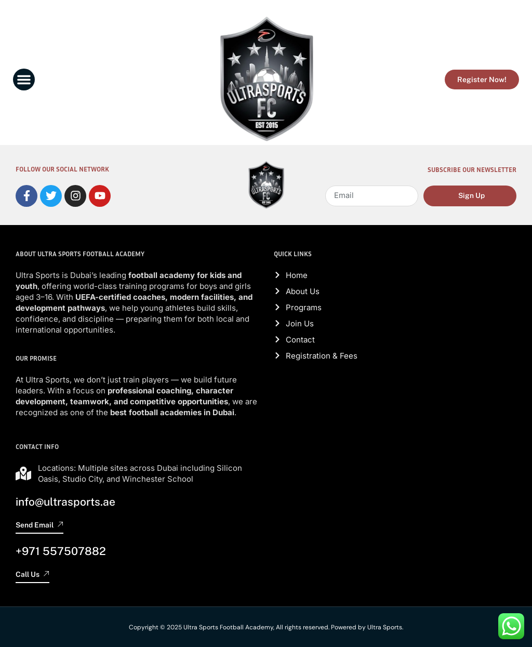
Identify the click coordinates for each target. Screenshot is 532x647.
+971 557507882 (61, 550)
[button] (24, 79)
